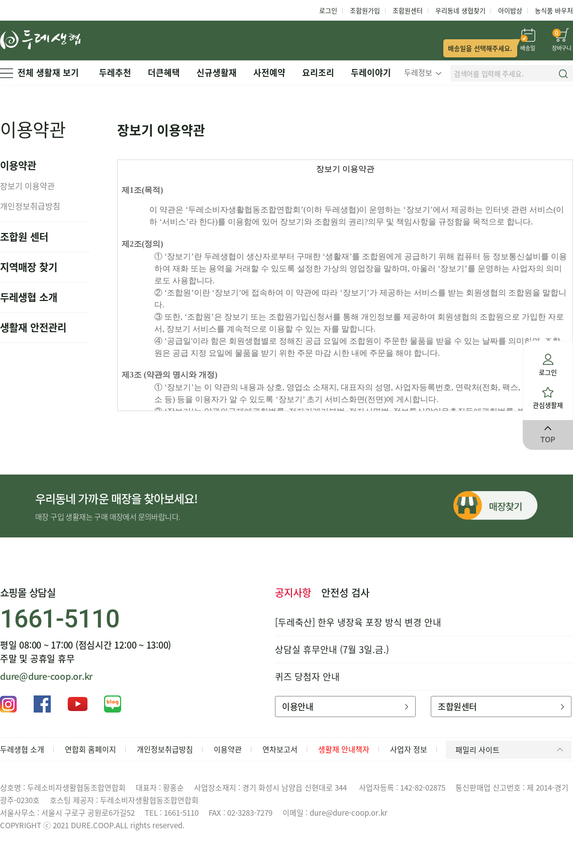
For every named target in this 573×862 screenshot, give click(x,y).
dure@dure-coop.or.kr (46, 676)
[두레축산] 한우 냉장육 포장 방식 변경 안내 (358, 622)
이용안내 (345, 706)
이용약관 (228, 749)
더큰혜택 (164, 72)
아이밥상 (510, 10)
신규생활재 (217, 72)
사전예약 (269, 72)
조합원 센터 (24, 236)
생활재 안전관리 (33, 327)
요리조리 (318, 72)
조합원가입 (365, 10)
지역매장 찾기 (28, 267)
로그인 (328, 10)
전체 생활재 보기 (39, 72)
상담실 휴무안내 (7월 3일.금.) (332, 649)
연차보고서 (280, 749)
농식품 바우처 (554, 10)
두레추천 (115, 72)
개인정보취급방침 (30, 206)
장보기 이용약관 (27, 186)
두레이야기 (371, 72)
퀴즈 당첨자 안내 (307, 676)
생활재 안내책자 (343, 749)
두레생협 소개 (28, 297)
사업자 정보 (408, 749)
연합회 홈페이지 (90, 749)
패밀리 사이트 (510, 749)
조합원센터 (408, 10)
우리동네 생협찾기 (460, 10)
